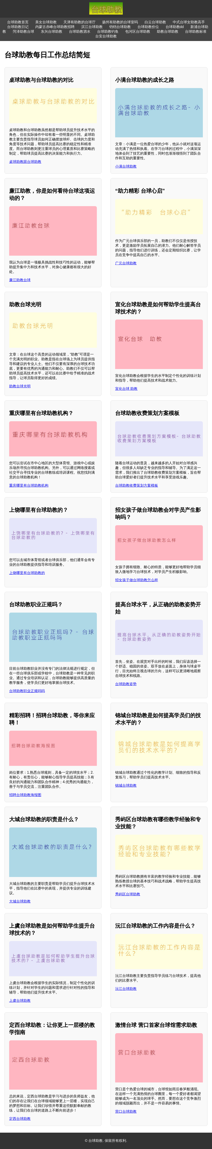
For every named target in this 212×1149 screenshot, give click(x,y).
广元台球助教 (126, 263)
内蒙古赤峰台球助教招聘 (55, 27)
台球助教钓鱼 (107, 31)
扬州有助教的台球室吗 (120, 22)
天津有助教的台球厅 (79, 22)
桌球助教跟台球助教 (25, 162)
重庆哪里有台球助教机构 (28, 485)
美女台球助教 (46, 22)
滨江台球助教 (92, 27)
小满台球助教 (126, 166)
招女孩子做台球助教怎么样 (136, 580)
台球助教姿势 (126, 684)
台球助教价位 (148, 27)
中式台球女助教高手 (189, 22)
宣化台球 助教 (126, 389)
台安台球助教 (106, 36)
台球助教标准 (195, 31)
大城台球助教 (20, 901)
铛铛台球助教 (120, 27)
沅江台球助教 (126, 989)
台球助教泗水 (79, 31)
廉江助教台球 (20, 280)
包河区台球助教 (137, 31)
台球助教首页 (18, 22)
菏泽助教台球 (23, 31)
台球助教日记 (18, 27)
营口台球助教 (126, 1111)
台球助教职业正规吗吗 (27, 691)
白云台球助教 (155, 22)
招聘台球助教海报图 (25, 795)
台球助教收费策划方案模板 (136, 485)
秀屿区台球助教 (127, 894)
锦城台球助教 (126, 785)
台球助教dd (175, 27)
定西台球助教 (20, 1119)
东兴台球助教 (51, 31)
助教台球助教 (167, 31)
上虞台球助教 (20, 1000)
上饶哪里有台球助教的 (27, 573)
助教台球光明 (20, 386)
